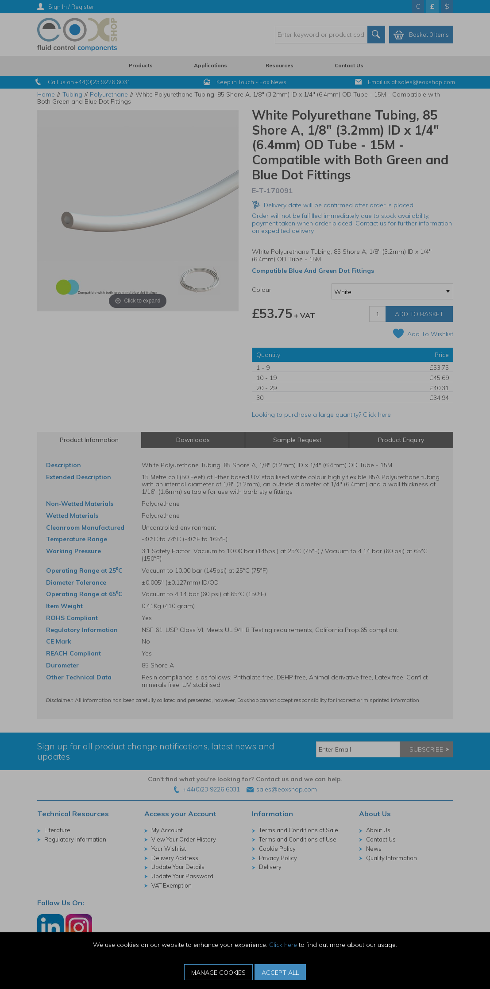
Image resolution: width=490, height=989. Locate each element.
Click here (283, 945)
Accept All (280, 973)
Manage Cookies (218, 973)
